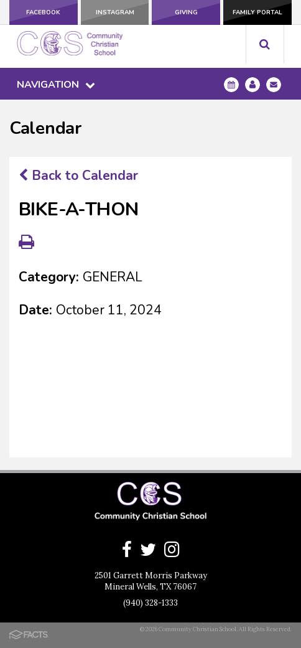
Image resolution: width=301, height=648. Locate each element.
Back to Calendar (78, 175)
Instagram (115, 12)
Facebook (43, 12)
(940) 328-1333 (150, 603)
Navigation (56, 85)
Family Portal (257, 12)
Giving (186, 12)
